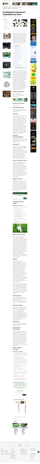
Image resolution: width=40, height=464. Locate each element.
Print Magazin (24, 0)
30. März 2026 (23, 435)
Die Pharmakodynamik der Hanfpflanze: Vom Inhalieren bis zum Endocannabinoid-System (16, 430)
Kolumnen (7, 0)
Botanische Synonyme (17, 48)
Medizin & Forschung (13, 451)
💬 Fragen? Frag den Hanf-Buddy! (19, 67)
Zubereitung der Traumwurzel (18, 64)
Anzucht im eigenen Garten (17, 54)
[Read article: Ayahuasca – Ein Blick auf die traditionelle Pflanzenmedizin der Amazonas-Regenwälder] (22, 402)
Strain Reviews (12, 453)
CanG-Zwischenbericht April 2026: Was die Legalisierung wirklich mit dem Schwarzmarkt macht (25, 450)
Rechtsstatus (16, 63)
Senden (25, 198)
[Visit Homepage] (7, 4)
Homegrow (15, 419)
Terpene (18, 419)
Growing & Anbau (13, 452)
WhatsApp (16, 30)
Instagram (2, 454)
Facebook (18, 30)
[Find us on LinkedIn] (32, 7)
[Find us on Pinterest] (31, 7)
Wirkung (15, 59)
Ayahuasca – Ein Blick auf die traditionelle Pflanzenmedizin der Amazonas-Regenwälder (25, 407)
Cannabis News (12, 450)
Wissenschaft (5, 8)
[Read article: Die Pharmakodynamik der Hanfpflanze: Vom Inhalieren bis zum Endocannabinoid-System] (16, 425)
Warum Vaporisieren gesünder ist (24, 452)
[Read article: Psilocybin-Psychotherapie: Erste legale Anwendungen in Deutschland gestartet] (16, 402)
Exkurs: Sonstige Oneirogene (17, 65)
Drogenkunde (27, 0)
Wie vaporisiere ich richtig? (23, 451)
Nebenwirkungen (16, 60)
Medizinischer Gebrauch (17, 58)
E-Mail (23, 30)
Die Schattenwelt (21, 0)
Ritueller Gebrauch (16, 55)
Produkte (16, 8)
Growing (9, 8)
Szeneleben (18, 0)
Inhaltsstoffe (16, 53)
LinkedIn (21, 30)
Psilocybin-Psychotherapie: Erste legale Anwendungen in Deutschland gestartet (18, 406)
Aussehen (15, 50)
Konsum (12, 8)
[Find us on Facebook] (26, 7)
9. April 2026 (15, 435)
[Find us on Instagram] (27, 7)
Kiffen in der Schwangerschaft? (24, 454)
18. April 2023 (25, 414)
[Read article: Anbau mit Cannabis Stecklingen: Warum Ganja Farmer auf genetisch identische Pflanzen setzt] (24, 425)
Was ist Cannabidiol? (23, 453)
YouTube (4, 454)
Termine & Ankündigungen (14, 0)
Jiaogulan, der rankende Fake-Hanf (19, 387)
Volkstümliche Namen (17, 49)
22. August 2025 (18, 412)
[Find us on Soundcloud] (35, 7)
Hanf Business (9, 0)
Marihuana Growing (23, 426)
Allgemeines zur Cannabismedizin (16, 426)
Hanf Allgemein (4, 0)
